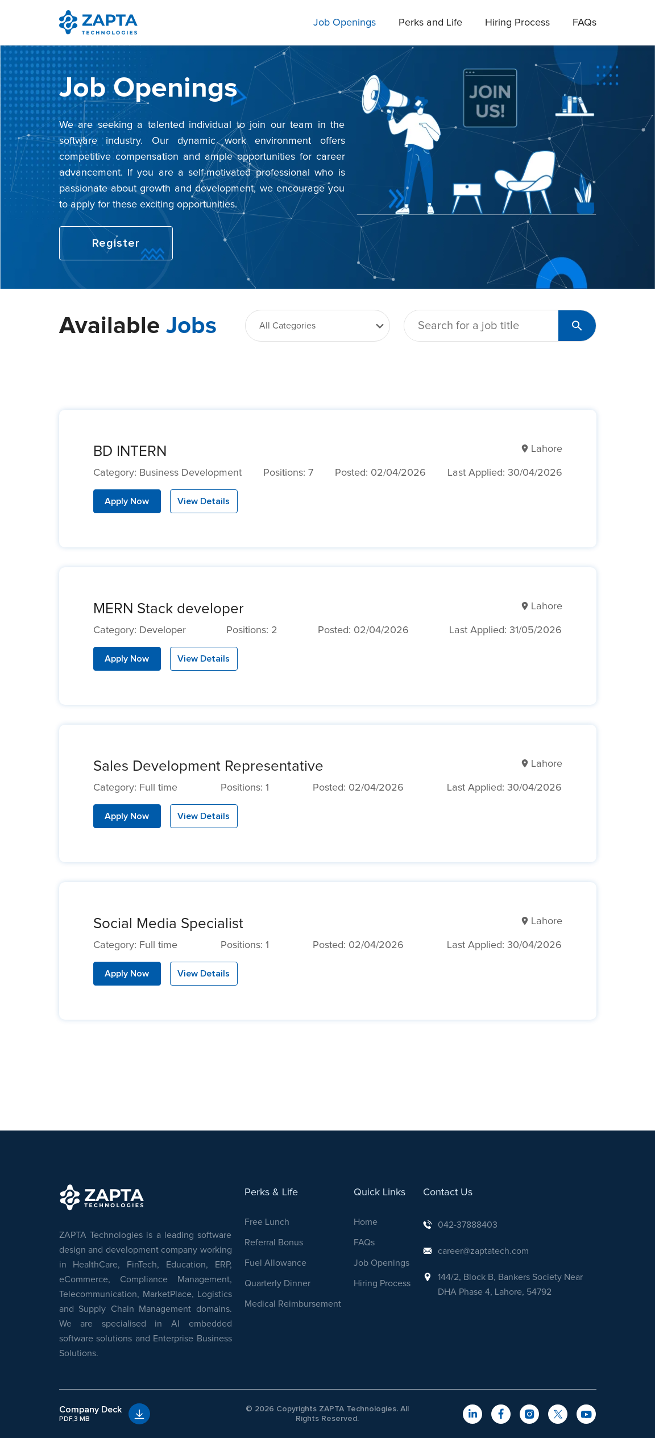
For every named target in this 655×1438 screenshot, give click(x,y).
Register (116, 243)
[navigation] (98, 22)
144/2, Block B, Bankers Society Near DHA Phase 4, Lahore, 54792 (510, 1284)
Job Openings (344, 23)
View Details (203, 501)
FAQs (584, 23)
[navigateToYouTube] (586, 1414)
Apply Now (127, 501)
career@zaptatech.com (483, 1251)
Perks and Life (430, 23)
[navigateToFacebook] (501, 1414)
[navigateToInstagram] (529, 1414)
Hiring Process (517, 23)
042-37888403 (468, 1224)
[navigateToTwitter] (557, 1414)
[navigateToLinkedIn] (472, 1414)
